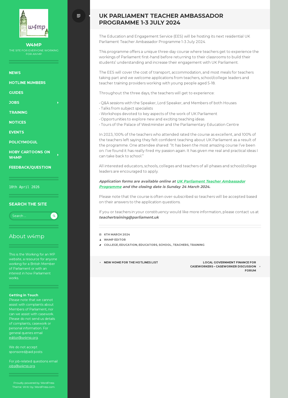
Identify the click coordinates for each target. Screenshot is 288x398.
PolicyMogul (23, 142)
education (128, 244)
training (197, 244)
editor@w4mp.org (23, 338)
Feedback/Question (30, 167)
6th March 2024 (117, 234)
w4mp (34, 44)
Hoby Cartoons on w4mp (29, 155)
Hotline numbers (27, 83)
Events (16, 132)
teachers (181, 244)
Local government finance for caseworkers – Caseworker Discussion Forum (225, 266)
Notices (17, 122)
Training (18, 112)
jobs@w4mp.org (22, 366)
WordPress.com (44, 387)
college (111, 244)
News (15, 73)
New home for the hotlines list (128, 262)
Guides (16, 92)
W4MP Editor (115, 239)
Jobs (14, 102)
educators (148, 244)
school (165, 244)
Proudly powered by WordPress (34, 382)
